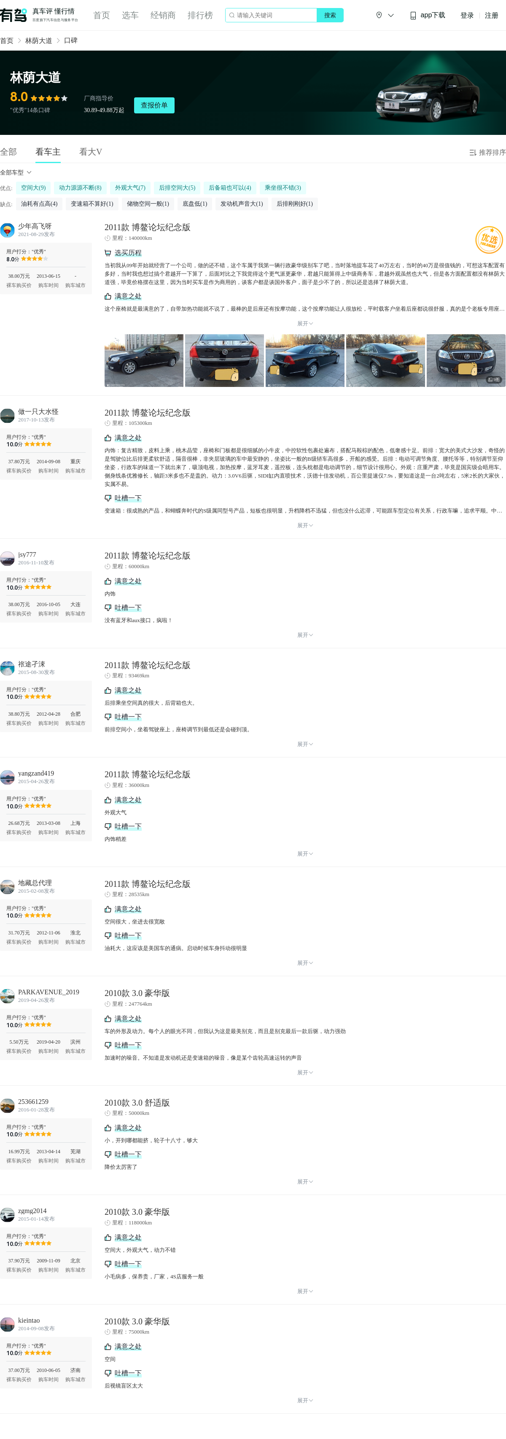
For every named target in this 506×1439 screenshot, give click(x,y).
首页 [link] (6, 40)
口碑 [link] (71, 40)
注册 (491, 15)
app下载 (427, 15)
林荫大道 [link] (38, 40)
